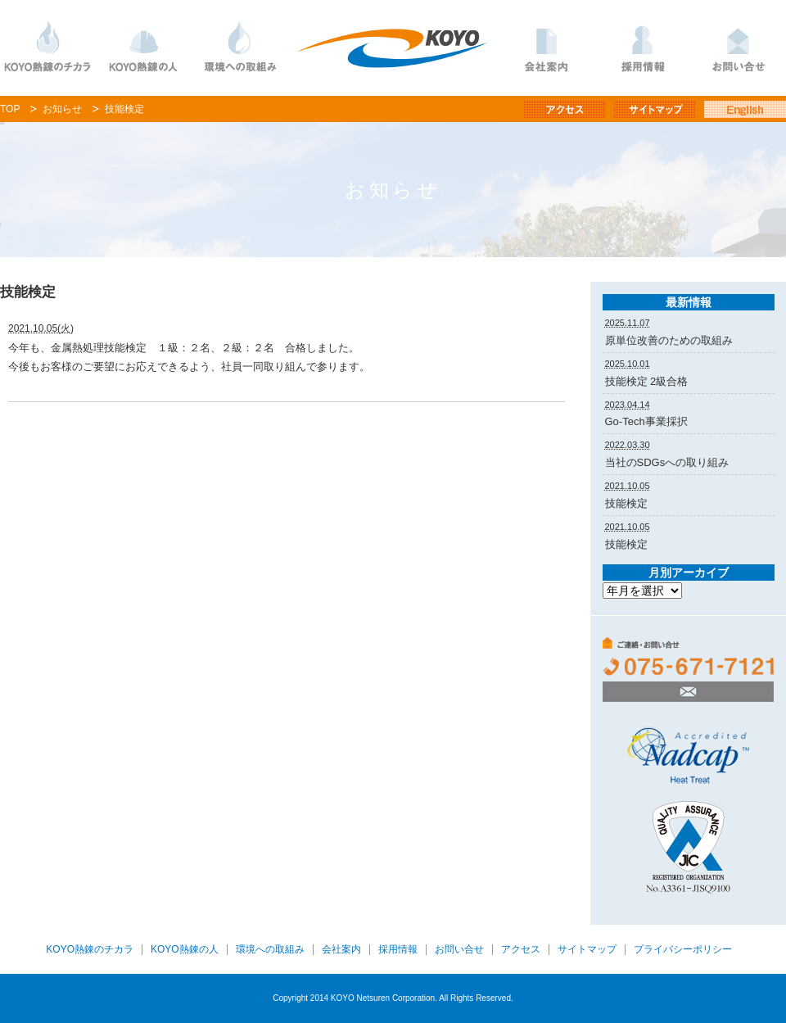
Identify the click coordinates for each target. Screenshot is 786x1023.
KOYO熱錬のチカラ (48, 48)
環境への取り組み (239, 48)
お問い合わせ (738, 48)
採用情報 (642, 48)
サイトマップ (587, 949)
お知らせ (62, 109)
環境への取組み (270, 949)
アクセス (520, 949)
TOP (10, 109)
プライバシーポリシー (683, 949)
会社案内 (546, 48)
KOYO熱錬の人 (144, 48)
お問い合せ (459, 949)
